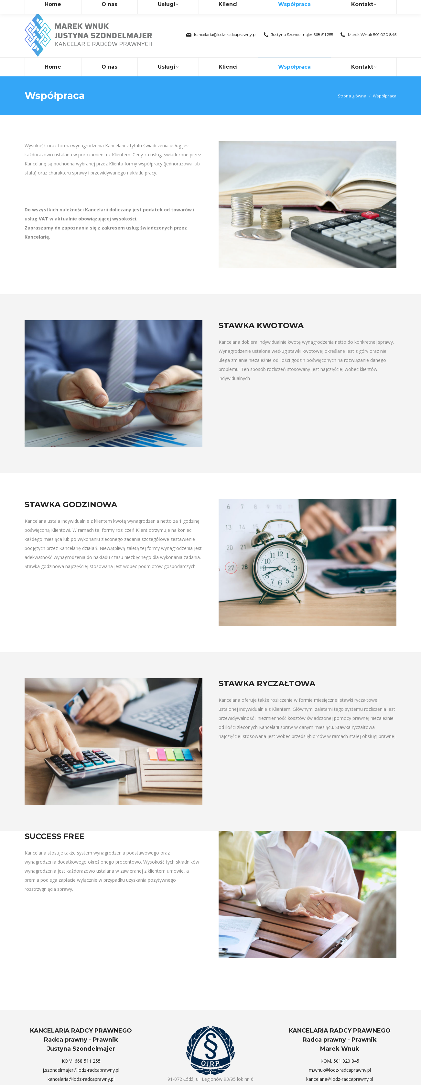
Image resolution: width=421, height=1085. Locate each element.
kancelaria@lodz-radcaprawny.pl (221, 23)
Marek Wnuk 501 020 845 (368, 23)
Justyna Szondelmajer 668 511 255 (298, 23)
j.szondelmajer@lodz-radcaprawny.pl (81, 1058)
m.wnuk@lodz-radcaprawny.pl (340, 1058)
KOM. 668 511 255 (81, 1049)
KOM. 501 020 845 (339, 1049)
